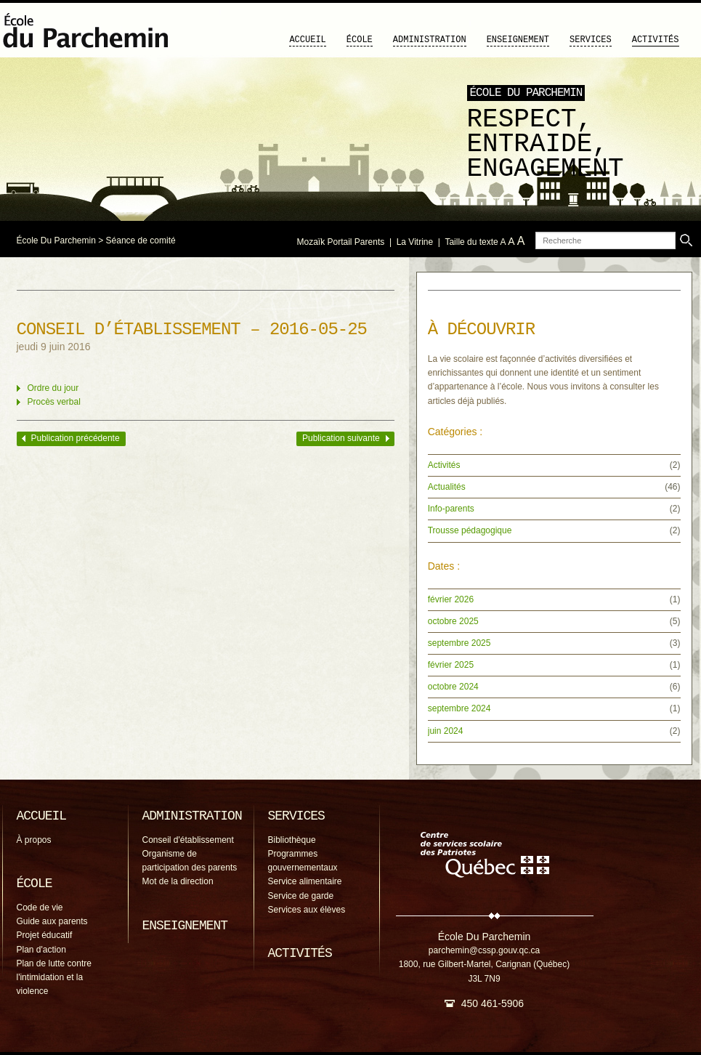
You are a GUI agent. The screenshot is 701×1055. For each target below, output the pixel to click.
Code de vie (40, 907)
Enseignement (518, 40)
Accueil (307, 40)
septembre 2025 (459, 643)
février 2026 (451, 599)
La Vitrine (415, 242)
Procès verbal (54, 402)
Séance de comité (141, 240)
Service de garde (301, 896)
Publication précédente (75, 438)
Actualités (447, 487)
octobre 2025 (453, 621)
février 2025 (451, 665)
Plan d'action (41, 950)
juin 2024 (445, 731)
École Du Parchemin (56, 240)
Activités (655, 40)
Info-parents (451, 509)
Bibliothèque (292, 840)
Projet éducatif (45, 935)
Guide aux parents (52, 921)
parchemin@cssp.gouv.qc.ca (484, 950)
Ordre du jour (53, 388)
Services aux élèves (307, 910)
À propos (34, 840)
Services (591, 40)
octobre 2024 (453, 687)
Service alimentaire (305, 881)
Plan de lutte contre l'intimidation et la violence (54, 977)
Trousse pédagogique (470, 530)
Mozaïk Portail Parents (341, 242)
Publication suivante (341, 438)
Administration (429, 40)
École (360, 40)
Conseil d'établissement (188, 840)
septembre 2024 (459, 708)
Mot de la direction (178, 881)
